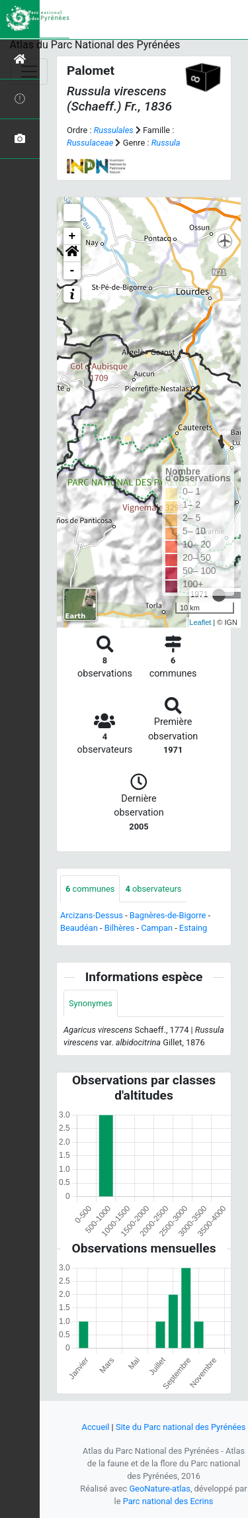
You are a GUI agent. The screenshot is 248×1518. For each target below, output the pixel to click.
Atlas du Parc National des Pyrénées (95, 44)
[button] (72, 253)
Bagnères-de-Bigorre (168, 915)
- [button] (72, 271)
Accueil (96, 1427)
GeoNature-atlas (159, 1489)
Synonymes (90, 1003)
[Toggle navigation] (29, 71)
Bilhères (119, 928)
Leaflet (200, 622)
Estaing (193, 928)
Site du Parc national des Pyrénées (181, 1427)
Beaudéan (79, 928)
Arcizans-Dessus (91, 915)
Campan (157, 928)
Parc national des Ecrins (168, 1501)
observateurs (153, 889)
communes (89, 889)
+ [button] (72, 236)
